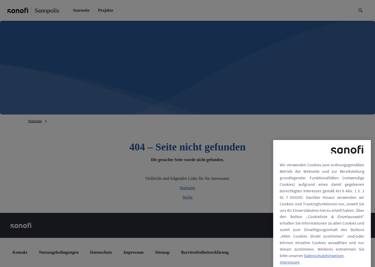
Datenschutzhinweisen (324, 261)
